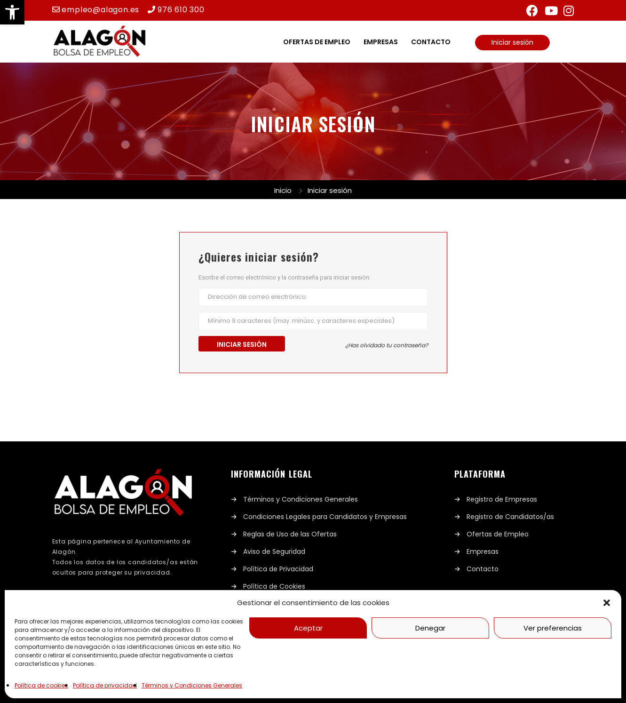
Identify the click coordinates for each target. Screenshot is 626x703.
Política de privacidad (105, 685)
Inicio (283, 190)
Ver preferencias (552, 628)
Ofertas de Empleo (498, 534)
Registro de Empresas (502, 499)
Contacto (431, 42)
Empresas (381, 42)
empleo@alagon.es (100, 9)
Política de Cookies (274, 586)
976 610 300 (181, 9)
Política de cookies (41, 685)
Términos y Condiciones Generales (192, 685)
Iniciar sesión (512, 42)
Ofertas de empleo (316, 42)
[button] (12, 12)
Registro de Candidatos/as (510, 516)
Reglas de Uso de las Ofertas (290, 534)
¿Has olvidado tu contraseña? (386, 345)
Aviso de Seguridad (274, 551)
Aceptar (308, 628)
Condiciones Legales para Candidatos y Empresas (325, 516)
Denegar (430, 628)
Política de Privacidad (278, 569)
